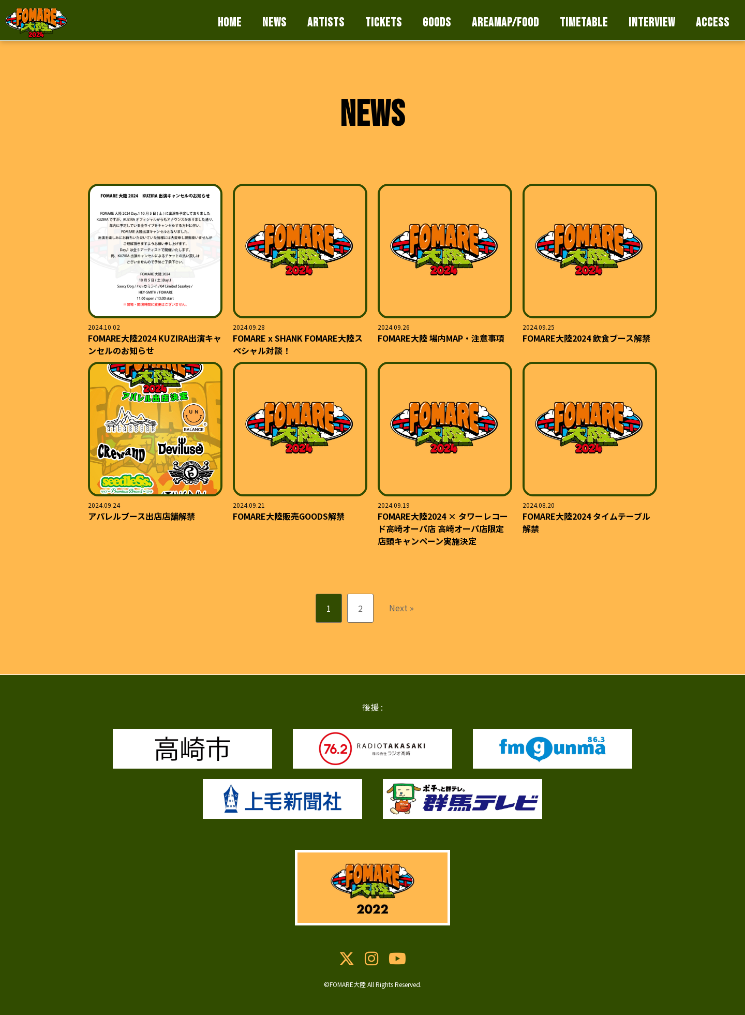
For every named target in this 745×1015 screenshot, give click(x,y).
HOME (230, 22)
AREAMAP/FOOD (505, 22)
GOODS (437, 22)
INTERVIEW (652, 22)
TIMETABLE (584, 22)
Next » (401, 607)
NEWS (274, 22)
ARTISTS (326, 22)
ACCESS (712, 22)
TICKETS (383, 22)
